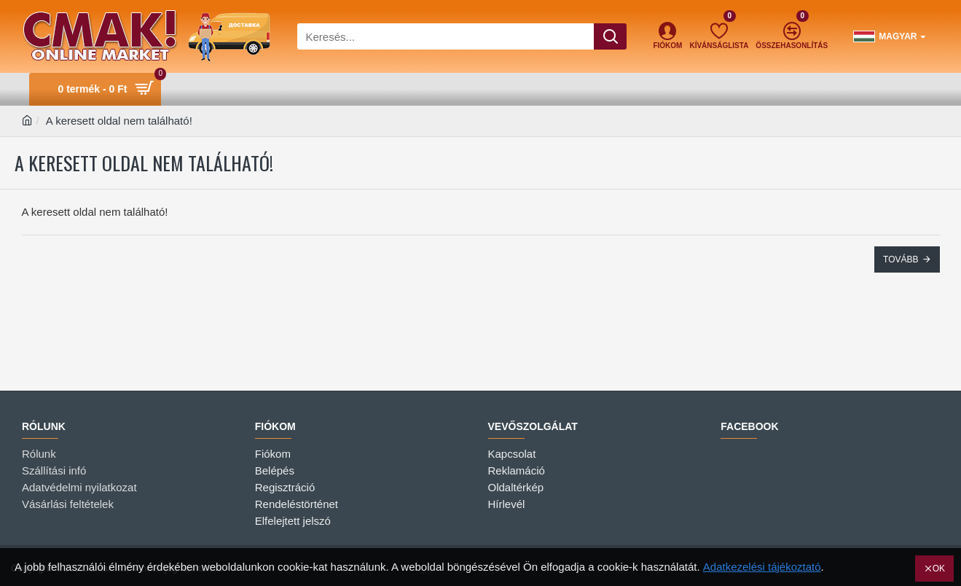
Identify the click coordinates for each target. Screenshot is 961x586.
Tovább (900, 259)
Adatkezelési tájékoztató (762, 566)
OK (939, 568)
